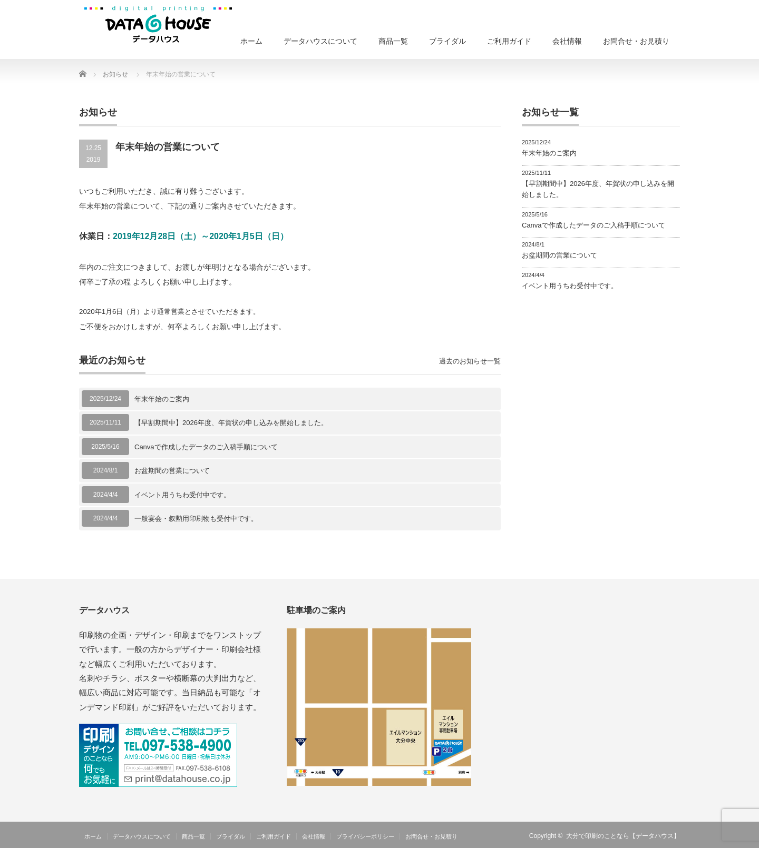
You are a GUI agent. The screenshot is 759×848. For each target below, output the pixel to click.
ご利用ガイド (509, 41)
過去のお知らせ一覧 (470, 361)
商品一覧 (393, 41)
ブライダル (447, 41)
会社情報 (567, 41)
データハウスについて (320, 41)
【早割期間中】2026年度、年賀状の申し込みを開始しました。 (231, 423)
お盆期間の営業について (172, 471)
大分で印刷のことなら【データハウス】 (623, 836)
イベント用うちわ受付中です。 (182, 495)
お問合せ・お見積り (636, 41)
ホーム (251, 41)
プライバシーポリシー (365, 836)
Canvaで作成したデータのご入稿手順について (206, 447)
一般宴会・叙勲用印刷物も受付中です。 (196, 518)
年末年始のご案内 (161, 399)
